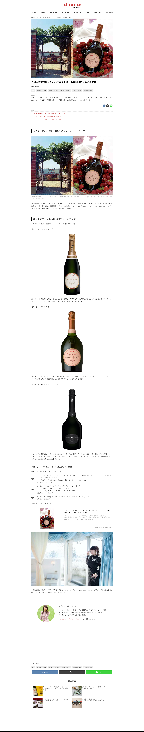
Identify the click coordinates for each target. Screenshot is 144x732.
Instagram (63, 619)
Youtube (79, 619)
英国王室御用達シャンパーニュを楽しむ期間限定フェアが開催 (63, 81)
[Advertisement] (51, 647)
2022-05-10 (35, 87)
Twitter (71, 619)
